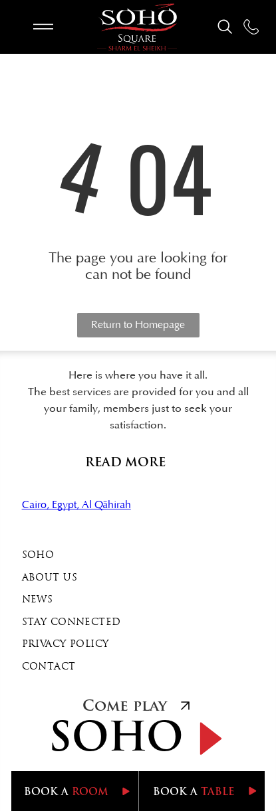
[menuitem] (138, 556)
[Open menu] (43, 27)
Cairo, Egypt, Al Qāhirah (76, 505)
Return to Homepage (138, 325)
